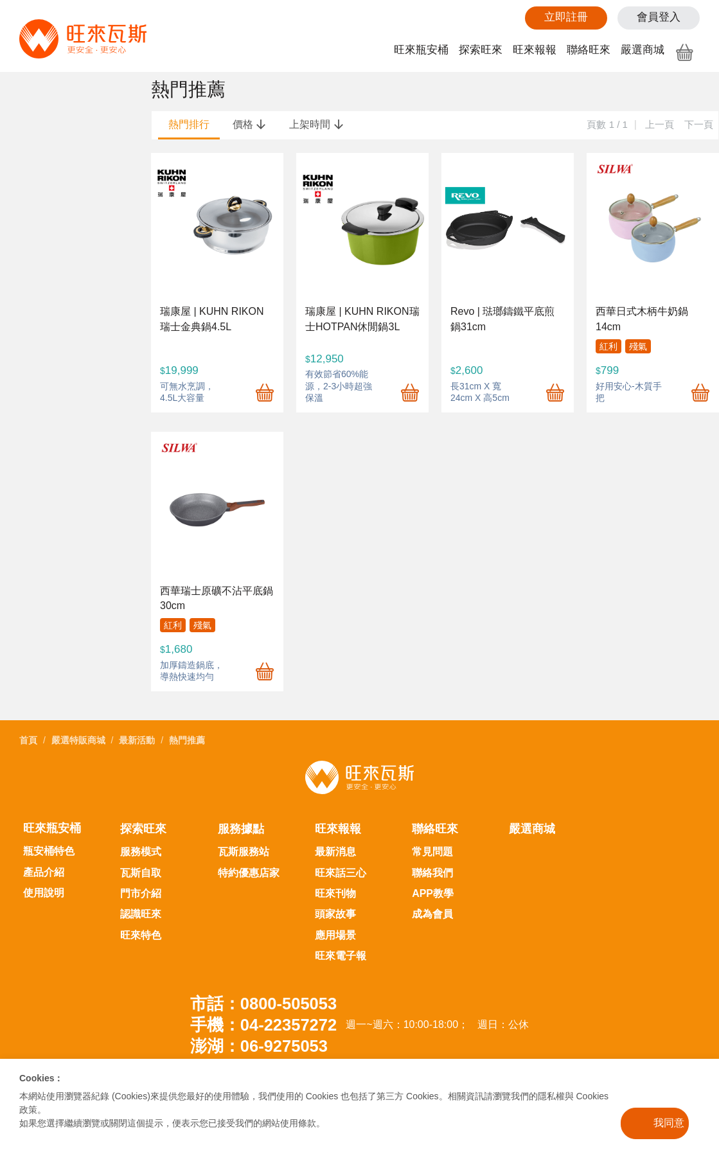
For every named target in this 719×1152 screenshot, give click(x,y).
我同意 (668, 1122)
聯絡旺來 (588, 50)
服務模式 (140, 851)
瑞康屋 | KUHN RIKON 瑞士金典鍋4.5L (212, 319)
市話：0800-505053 (263, 1004)
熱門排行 (188, 124)
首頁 (28, 740)
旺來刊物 (335, 893)
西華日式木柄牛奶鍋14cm (642, 319)
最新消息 (335, 851)
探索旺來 (480, 50)
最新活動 (137, 740)
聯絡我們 (432, 872)
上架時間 (316, 124)
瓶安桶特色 (49, 851)
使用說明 (43, 892)
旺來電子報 (340, 955)
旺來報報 (534, 50)
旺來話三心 (340, 872)
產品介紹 (43, 872)
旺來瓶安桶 (421, 50)
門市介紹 (140, 893)
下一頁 (698, 124)
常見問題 (432, 851)
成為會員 (432, 913)
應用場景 (335, 935)
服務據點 (241, 828)
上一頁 (659, 124)
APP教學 (433, 893)
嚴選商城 (642, 50)
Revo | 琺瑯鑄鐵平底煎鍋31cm (502, 319)
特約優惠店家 (249, 872)
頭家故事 (335, 913)
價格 (249, 124)
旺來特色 (140, 935)
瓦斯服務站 (243, 851)
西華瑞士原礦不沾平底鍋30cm (216, 598)
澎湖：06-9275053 (259, 1046)
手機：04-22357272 (263, 1025)
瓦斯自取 (140, 872)
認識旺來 (140, 913)
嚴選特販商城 (78, 740)
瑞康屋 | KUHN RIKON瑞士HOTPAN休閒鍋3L (362, 319)
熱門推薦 (187, 740)
